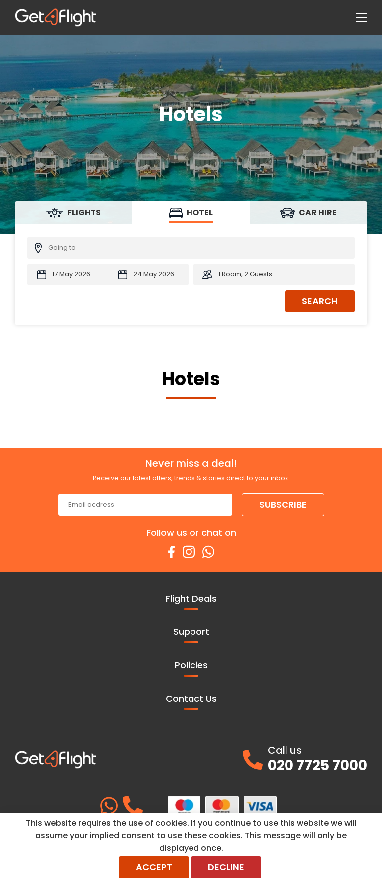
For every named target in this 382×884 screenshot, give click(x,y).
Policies (191, 668)
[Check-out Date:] (148, 274)
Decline (226, 867)
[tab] (73, 212)
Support (191, 634)
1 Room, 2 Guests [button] (245, 274)
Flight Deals (191, 601)
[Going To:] (191, 248)
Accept (154, 867)
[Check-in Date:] (67, 274)
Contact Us (191, 701)
